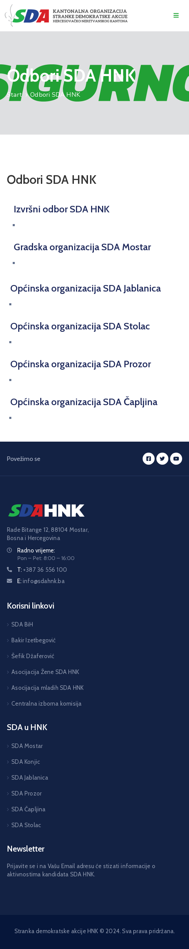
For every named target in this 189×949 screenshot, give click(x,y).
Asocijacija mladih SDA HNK (47, 687)
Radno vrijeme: (36, 550)
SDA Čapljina (28, 809)
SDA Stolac (26, 825)
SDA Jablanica (29, 777)
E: (41, 581)
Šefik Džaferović (32, 656)
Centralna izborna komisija (46, 703)
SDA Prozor (26, 793)
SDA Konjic (25, 761)
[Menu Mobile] (176, 15)
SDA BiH (22, 624)
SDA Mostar (27, 745)
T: (42, 569)
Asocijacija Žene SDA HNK (45, 671)
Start (14, 95)
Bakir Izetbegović (33, 640)
